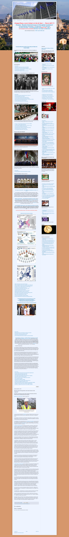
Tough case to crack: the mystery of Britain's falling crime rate (22, 380)
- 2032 (45, 27)
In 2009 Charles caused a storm (18, 463)
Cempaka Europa (22, 4)
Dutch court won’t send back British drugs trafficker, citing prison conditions (24, 99)
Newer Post (15, 531)
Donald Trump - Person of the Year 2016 (47, 94)
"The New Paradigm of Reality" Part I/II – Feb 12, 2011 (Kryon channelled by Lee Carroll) (26, 205)
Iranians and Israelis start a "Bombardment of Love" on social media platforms (48, 197)
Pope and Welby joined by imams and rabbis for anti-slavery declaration (26, 302)
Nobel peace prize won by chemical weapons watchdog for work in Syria (48, 245)
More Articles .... (17, 94)
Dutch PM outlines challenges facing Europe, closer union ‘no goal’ (23, 125)
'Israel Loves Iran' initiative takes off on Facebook (48, 195)
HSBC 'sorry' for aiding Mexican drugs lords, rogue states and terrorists (47, 154)
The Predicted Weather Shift (35, 27)
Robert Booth (20, 396)
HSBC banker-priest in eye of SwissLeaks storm (48, 143)
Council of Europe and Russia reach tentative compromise (22, 98)
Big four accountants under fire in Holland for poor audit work (22, 377)
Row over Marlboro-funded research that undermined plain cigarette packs (24, 372)
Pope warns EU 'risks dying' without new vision (21, 287)
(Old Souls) (36, 28)
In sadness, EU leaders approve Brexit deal (20, 124)
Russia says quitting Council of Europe (20, 96)
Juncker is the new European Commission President (21, 295)
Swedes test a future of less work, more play (26, 213)
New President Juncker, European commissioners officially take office (23, 292)
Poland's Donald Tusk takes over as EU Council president (22, 290)
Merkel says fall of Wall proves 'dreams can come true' (22, 291)
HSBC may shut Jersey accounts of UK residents (48, 139)
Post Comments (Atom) (21, 532)
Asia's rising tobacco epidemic (18, 378)
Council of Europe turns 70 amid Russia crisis (20, 100)
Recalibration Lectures (24, 338)
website (36, 30)
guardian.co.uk (16, 396)
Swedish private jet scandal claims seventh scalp (21, 373)
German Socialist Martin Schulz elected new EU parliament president (23, 296)
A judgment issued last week (18, 425)
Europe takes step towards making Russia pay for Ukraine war (23, 95)
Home (26, 531)
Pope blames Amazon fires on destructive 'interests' (21, 333)
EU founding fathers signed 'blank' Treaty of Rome (21, 129)
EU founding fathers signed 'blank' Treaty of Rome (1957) (22, 288)
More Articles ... (17, 331)
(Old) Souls (34, 202)
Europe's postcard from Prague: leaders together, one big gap (22, 171)
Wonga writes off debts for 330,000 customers (20, 376)
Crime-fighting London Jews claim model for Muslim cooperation (26, 300)
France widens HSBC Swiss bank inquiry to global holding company (47, 136)
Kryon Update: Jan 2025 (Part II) (44, 28)
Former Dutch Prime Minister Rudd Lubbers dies (21, 126)
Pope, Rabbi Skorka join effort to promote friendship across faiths (26, 298)
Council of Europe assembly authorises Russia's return (22, 97)
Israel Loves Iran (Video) (45, 198)
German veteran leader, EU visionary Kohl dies (21, 128)
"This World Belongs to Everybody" (26, 26)
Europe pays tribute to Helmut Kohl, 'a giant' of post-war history (23, 127)
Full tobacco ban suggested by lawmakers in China (21, 381)
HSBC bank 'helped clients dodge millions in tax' (21, 374)
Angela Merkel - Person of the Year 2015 (47, 95)
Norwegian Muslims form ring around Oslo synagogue (26, 299)
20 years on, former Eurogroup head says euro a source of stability (23, 123)
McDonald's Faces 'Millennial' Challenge (20, 379)
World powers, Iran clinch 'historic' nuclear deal (48, 183)
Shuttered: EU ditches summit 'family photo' (20, 289)
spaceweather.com (41, 30)
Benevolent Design (35, 199)
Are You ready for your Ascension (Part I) (26, 28)
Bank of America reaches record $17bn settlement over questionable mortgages (25, 382)
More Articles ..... (17, 170)
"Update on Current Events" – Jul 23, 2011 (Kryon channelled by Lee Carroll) (25, 198)
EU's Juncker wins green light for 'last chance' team (21, 293)
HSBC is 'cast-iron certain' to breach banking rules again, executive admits (47, 138)
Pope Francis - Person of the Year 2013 (47, 97)
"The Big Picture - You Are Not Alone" (42, 26)
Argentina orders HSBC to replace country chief (48, 133)
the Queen (24, 414)
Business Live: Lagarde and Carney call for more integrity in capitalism (24, 384)
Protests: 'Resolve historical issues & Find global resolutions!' (34, 25)
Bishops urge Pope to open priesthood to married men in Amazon (23, 332)
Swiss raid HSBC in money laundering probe (47, 142)
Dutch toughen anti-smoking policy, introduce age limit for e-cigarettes (23, 375)
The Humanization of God (18, 199)
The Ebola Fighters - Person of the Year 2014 (48, 96)
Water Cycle (30, 200)
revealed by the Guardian (30, 421)
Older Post (37, 531)
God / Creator (28, 338)
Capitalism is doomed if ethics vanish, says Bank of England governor (23, 383)
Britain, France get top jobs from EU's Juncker (20, 294)
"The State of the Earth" (23, 27)
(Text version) (33, 344)
